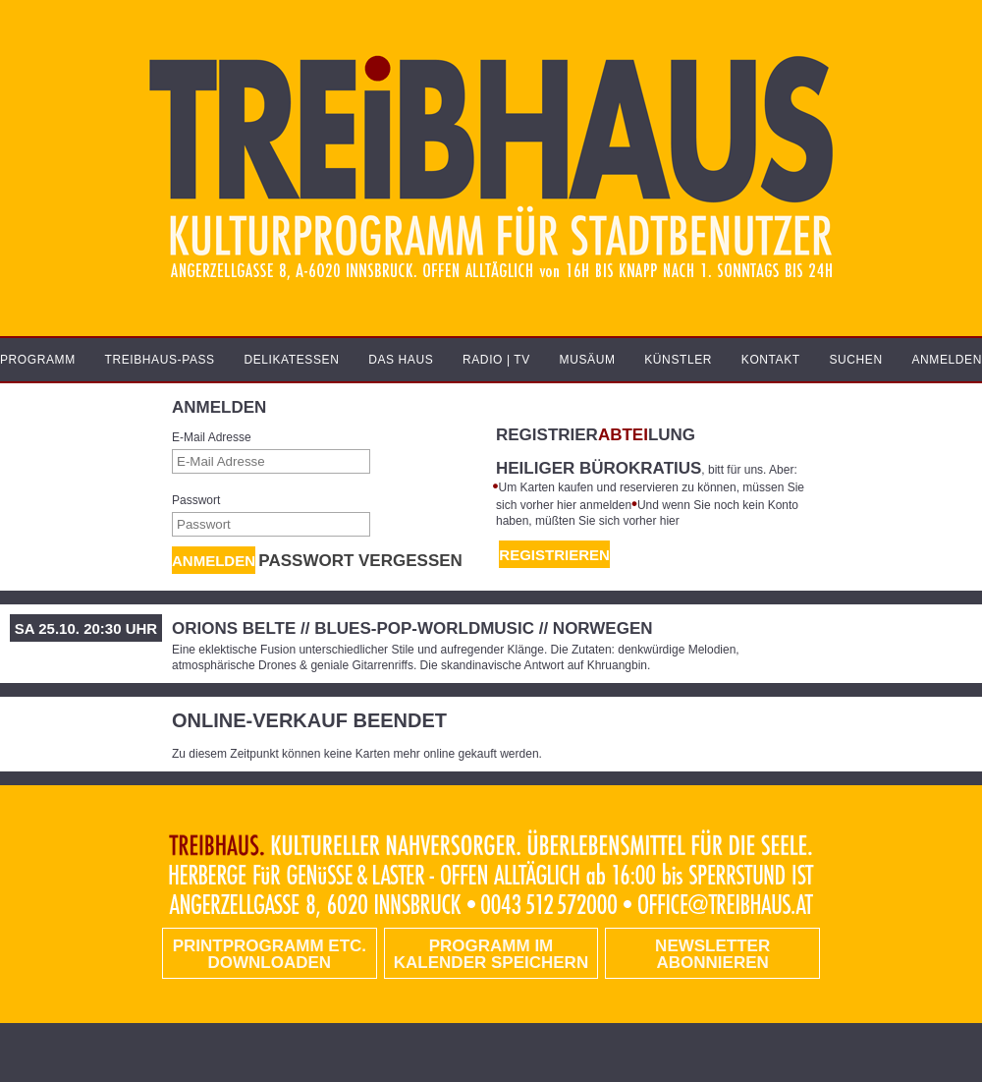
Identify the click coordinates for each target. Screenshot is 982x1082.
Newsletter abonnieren (712, 954)
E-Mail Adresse (211, 437)
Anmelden (213, 560)
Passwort (196, 500)
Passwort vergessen (360, 560)
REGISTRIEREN (554, 554)
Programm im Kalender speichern (491, 954)
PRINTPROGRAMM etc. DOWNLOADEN (269, 954)
